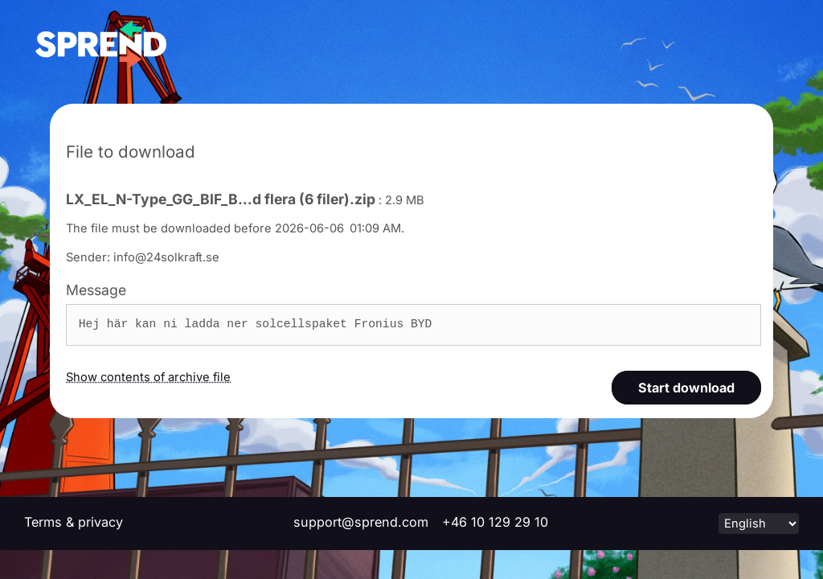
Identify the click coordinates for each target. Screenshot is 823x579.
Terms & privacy (73, 522)
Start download (686, 388)
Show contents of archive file (148, 377)
